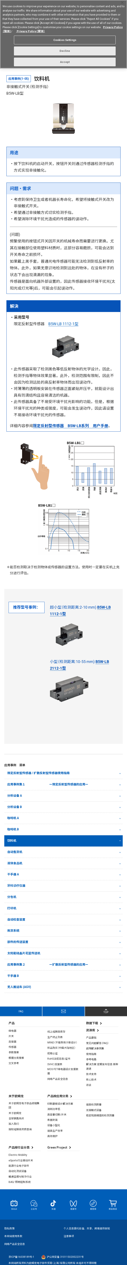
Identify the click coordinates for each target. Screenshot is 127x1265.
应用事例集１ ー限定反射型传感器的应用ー (47, 784)
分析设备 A (14, 795)
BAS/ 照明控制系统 (20, 1182)
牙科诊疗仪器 (16, 885)
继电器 (12, 1030)
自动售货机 (14, 852)
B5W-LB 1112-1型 (63, 324)
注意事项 (69, 1236)
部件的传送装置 (17, 942)
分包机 (11, 897)
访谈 (88, 1085)
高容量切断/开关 (56, 1114)
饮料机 (11, 840)
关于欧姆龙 (15, 1113)
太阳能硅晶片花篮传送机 (23, 953)
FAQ (21, 1011)
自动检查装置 (16, 919)
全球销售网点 (16, 1118)
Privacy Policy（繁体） (30, 29)
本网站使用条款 (13, 1236)
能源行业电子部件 (19, 1165)
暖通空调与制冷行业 (20, 1176)
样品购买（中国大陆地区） (61, 1047)
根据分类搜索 (16, 1057)
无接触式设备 (94, 1110)
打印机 (11, 908)
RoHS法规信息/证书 (58, 1058)
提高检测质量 (94, 1104)
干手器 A (13, 874)
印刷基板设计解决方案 (60, 1103)
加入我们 (14, 1123)
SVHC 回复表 (54, 1064)
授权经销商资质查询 (20, 1129)
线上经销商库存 (56, 1031)
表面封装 (52, 1119)
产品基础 (91, 1037)
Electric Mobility (18, 1154)
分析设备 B (14, 807)
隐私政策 (9, 1228)
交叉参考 (14, 1063)
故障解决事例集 (95, 1048)
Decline (65, 49)
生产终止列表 (55, 1037)
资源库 (90, 1030)
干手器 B (13, 976)
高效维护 (52, 1136)
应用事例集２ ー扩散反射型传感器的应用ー (47, 964)
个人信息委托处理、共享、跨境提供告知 (87, 1228)
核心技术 (91, 1079)
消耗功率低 (53, 1109)
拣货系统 (13, 930)
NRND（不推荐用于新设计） (62, 1042)
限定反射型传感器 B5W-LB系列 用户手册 (70, 426)
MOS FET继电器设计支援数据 (62, 1071)
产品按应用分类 (57, 1096)
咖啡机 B (13, 829)
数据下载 (92, 1023)
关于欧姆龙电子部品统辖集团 (24, 1105)
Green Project (57, 1147)
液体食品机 (14, 863)
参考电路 (91, 1059)
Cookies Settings (64, 38)
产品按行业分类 (19, 1147)
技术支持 (91, 1074)
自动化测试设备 (18, 1171)
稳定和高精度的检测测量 (100, 1115)
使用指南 (91, 1054)
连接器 (12, 1041)
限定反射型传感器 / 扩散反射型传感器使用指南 (38, 773)
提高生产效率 (55, 1130)
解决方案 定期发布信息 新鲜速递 (102, 1066)
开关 (11, 1036)
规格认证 (52, 1053)
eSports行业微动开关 (21, 1160)
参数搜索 (14, 1052)
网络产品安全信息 (57, 1079)
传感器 (12, 1047)
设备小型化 (53, 1125)
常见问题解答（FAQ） (97, 1043)
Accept (65, 60)
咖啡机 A (13, 818)
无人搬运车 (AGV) (19, 987)
